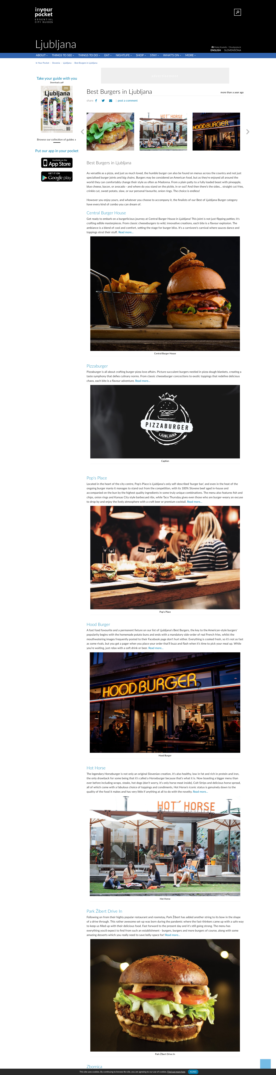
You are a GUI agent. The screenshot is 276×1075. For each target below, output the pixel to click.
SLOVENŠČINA (232, 50)
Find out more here (176, 1071)
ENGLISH (216, 50)
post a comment (127, 100)
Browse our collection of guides (55, 139)
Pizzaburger (97, 365)
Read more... (125, 232)
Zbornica (94, 1064)
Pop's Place (97, 477)
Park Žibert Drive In (104, 909)
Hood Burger (98, 623)
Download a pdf (57, 82)
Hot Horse (96, 766)
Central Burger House (106, 213)
